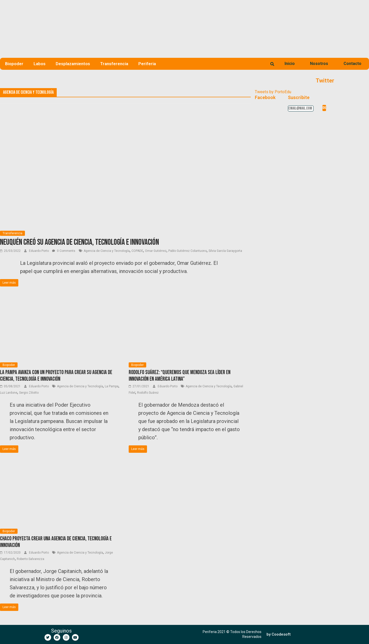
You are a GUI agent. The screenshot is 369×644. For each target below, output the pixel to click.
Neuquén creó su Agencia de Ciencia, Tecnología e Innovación (79, 242)
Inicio (290, 63)
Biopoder (14, 63)
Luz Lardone (8, 392)
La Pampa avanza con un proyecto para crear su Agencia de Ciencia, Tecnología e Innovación (56, 375)
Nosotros (319, 63)
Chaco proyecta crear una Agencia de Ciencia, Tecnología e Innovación (56, 542)
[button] (278, 634)
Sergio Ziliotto (29, 392)
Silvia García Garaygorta (225, 251)
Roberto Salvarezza (30, 559)
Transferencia (114, 63)
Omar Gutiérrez (156, 251)
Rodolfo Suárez (148, 392)
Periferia (147, 63)
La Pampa (112, 386)
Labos (40, 63)
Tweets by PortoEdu (273, 91)
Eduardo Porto (39, 251)
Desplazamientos (73, 63)
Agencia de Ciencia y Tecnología (107, 251)
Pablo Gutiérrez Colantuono (187, 251)
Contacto (352, 63)
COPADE (137, 251)
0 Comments (63, 251)
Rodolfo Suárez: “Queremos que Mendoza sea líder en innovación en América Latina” (179, 375)
